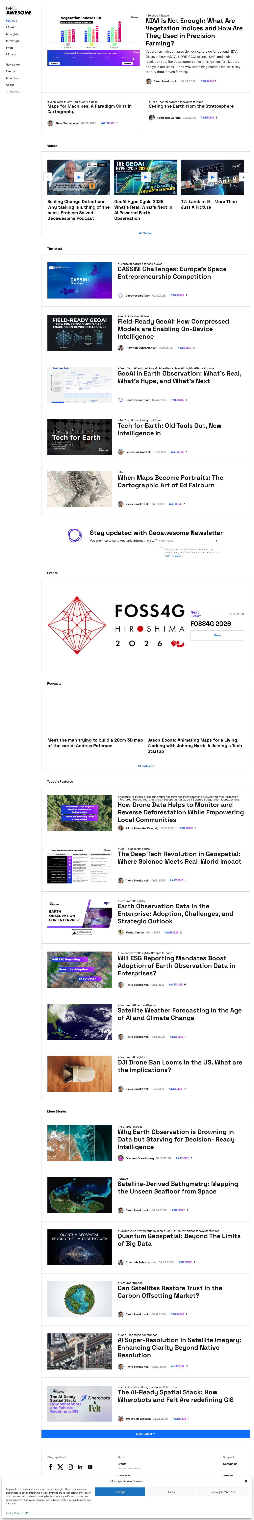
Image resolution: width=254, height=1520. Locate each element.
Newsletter (13, 64)
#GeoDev (134, 316)
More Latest (145, 1434)
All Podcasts (146, 766)
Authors (228, 1476)
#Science (152, 15)
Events (10, 71)
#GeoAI (10, 27)
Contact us (230, 1464)
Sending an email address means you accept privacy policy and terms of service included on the (189, 552)
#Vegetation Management (221, 799)
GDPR (26, 1512)
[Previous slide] (47, 176)
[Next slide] (243, 176)
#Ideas (93, 102)
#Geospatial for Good (176, 799)
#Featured (71, 102)
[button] (246, 1481)
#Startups (12, 41)
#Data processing (147, 797)
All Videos (145, 233)
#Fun (9, 47)
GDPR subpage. (173, 555)
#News (158, 264)
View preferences (223, 1492)
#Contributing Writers (132, 1231)
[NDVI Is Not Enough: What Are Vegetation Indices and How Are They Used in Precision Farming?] (93, 40)
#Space (11, 54)
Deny (171, 1492)
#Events (123, 264)
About (10, 85)
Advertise (12, 78)
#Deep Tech (55, 102)
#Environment (193, 797)
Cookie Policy (13, 1512)
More (217, 635)
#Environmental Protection (221, 797)
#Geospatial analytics (147, 799)
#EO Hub (11, 20)
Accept (120, 1492)
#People (156, 953)
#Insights (12, 34)
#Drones (165, 797)
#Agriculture (126, 797)
